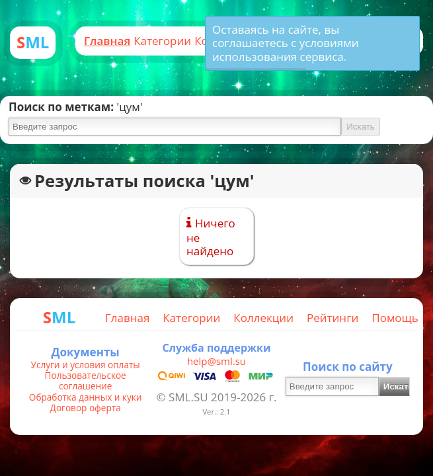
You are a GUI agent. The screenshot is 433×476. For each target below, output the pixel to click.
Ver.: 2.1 (216, 411)
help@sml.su (216, 361)
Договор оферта (85, 408)
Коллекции (263, 317)
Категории (162, 40)
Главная (107, 40)
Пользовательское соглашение (85, 381)
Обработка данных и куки (85, 397)
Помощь (395, 317)
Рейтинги (332, 317)
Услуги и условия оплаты (85, 365)
